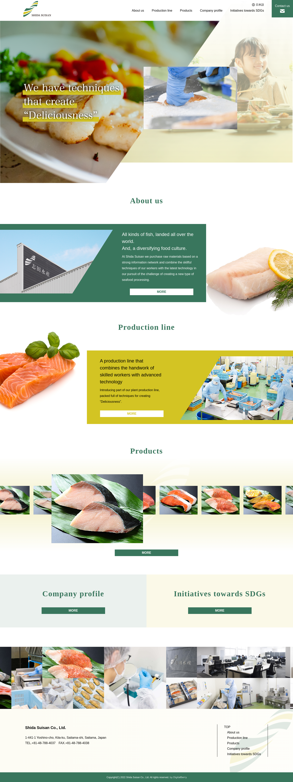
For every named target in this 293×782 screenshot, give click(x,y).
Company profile (211, 10)
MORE (161, 291)
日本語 (258, 4)
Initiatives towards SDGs (247, 10)
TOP (227, 727)
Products (186, 10)
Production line (162, 10)
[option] (190, 98)
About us (138, 10)
